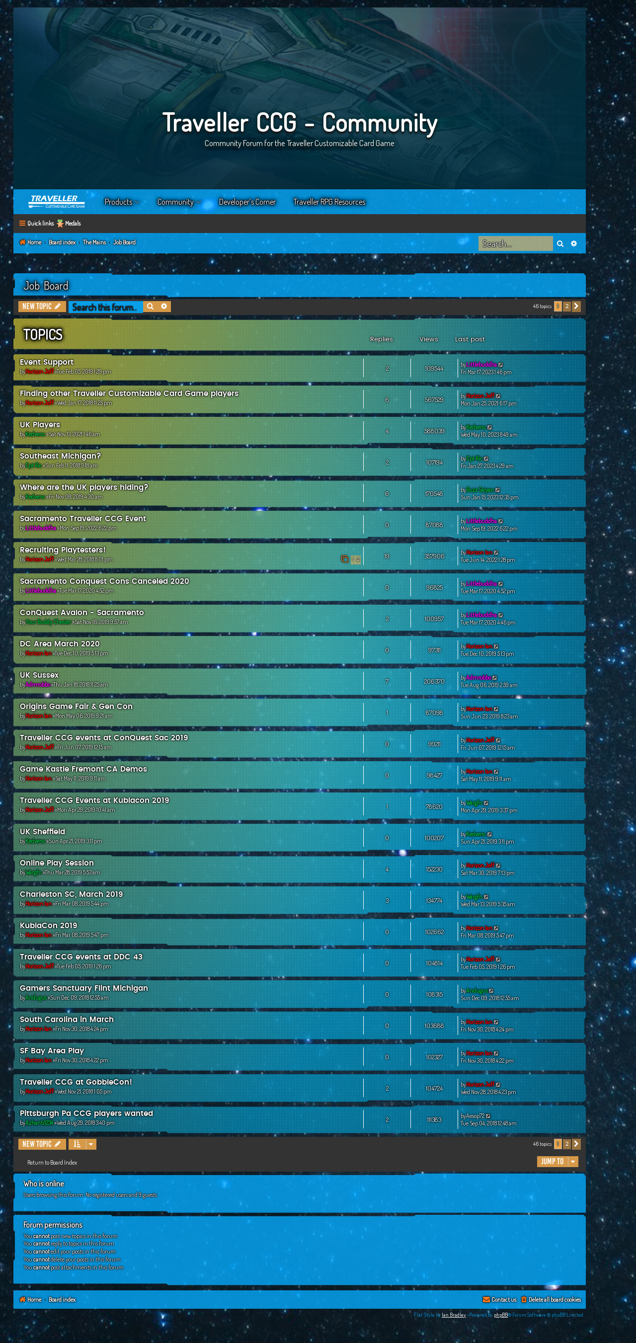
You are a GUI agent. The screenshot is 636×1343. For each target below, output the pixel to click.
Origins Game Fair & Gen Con (76, 707)
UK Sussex (39, 675)
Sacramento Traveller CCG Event (83, 519)
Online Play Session (57, 863)
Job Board (46, 285)
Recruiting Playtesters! (63, 550)
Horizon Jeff (39, 371)
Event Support (47, 362)
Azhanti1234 (39, 1122)
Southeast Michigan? (60, 456)
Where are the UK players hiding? (84, 487)
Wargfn (474, 802)
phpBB (501, 1314)
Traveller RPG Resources (329, 202)
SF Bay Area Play (52, 1051)
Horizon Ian (479, 552)
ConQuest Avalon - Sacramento (82, 613)
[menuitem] (550, 1300)
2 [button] (566, 306)
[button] (576, 306)
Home (57, 201)
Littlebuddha (481, 364)
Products (118, 202)
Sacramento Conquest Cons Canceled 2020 (104, 581)
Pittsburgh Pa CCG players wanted (86, 1113)
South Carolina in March (67, 1020)
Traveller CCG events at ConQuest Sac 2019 (104, 738)
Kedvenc (35, 434)
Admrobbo (37, 684)
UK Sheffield (42, 832)
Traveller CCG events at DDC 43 (81, 957)
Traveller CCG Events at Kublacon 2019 (94, 800)
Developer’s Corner (247, 202)
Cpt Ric (33, 465)
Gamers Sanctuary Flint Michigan (84, 988)
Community (176, 202)
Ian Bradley (454, 1314)
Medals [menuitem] (72, 223)
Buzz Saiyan (480, 489)
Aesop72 (475, 1115)
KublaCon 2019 (49, 926)
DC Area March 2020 (60, 644)
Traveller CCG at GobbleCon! (76, 1082)
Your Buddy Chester (48, 622)
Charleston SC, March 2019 (71, 894)
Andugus (36, 997)
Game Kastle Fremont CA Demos (83, 769)
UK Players (40, 425)
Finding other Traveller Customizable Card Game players (129, 393)
